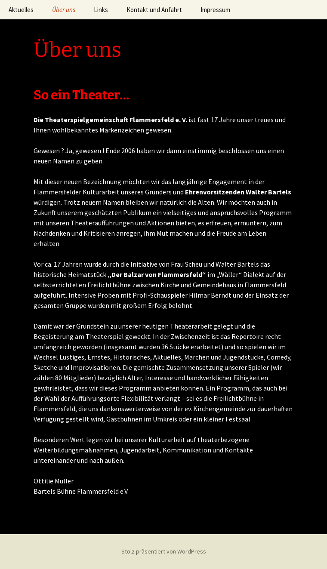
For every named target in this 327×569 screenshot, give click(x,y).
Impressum (215, 10)
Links (101, 10)
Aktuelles (21, 10)
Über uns (63, 10)
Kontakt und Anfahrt (154, 10)
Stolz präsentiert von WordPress (163, 551)
